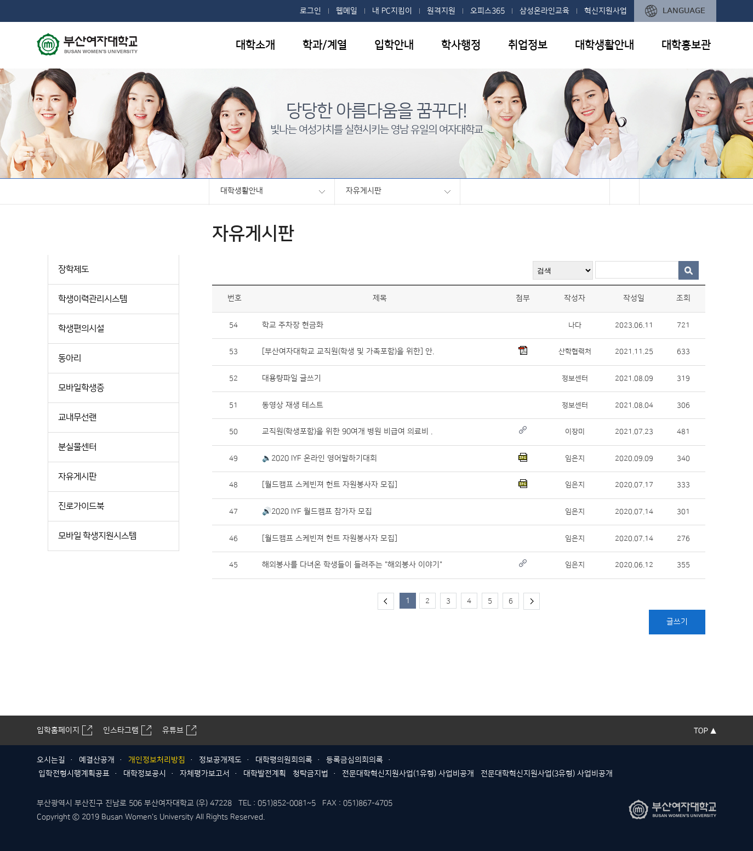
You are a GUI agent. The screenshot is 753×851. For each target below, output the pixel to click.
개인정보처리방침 (156, 760)
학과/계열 (325, 45)
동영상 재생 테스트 (292, 405)
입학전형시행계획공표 (74, 773)
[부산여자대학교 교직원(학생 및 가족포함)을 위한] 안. (348, 351)
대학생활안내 (604, 45)
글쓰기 (677, 621)
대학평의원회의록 (283, 760)
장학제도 (73, 269)
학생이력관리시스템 (92, 299)
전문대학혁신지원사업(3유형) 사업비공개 (547, 773)
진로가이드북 (81, 506)
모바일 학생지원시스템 (97, 536)
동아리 (69, 358)
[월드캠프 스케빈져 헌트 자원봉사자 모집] (329, 484)
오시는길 (51, 760)
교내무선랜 (77, 417)
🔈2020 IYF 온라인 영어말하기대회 (319, 458)
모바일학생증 (81, 388)
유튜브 (173, 730)
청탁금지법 (310, 773)
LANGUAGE (684, 10)
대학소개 (255, 45)
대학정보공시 (144, 773)
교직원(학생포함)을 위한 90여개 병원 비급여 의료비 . (347, 431)
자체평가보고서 (205, 773)
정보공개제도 (220, 760)
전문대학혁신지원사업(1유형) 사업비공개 (408, 773)
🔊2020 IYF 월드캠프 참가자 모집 (317, 511)
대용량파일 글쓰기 (291, 378)
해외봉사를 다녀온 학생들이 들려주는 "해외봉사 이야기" (352, 564)
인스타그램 (121, 730)
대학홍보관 (686, 45)
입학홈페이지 (58, 730)
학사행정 (461, 45)
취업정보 (527, 45)
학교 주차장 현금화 (292, 325)
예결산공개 (97, 760)
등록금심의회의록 (354, 760)
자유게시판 (363, 190)
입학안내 (394, 45)
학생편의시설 (81, 328)
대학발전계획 (264, 773)
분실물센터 (77, 447)
